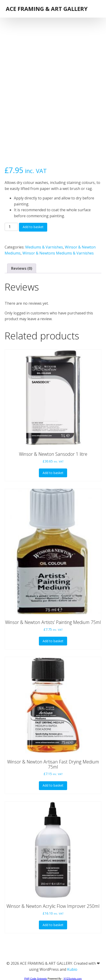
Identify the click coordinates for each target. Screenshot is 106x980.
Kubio (72, 969)
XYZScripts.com (72, 978)
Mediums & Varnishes (44, 247)
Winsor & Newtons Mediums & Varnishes (58, 253)
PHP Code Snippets (35, 978)
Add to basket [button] (53, 473)
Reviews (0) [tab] (21, 268)
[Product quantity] (11, 227)
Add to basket (33, 227)
